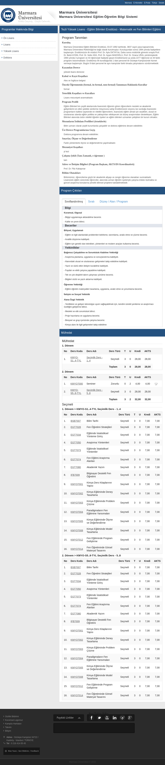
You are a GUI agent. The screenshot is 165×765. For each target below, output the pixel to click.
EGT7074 (76, 459)
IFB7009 (75, 475)
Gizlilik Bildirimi (12, 716)
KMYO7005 (77, 521)
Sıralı (91, 201)
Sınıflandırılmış (74, 201)
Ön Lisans (8, 38)
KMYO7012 (77, 539)
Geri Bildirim (23, 751)
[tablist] (112, 263)
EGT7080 (76, 467)
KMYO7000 (77, 383)
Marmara (128, 3)
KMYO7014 (77, 549)
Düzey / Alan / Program (114, 201)
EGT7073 (76, 450)
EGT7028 (76, 427)
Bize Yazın (12, 751)
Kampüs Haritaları (13, 723)
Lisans (6, 44)
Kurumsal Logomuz (14, 720)
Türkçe (154, 3)
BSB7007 (76, 421)
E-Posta (147, 3)
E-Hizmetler (138, 3)
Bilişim (8, 731)
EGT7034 (76, 434)
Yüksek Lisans (11, 51)
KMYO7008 (77, 530)
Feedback (35, 751)
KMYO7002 (77, 493)
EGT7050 (76, 442)
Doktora (7, 57)
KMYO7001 (77, 484)
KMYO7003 (77, 502)
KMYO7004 (77, 512)
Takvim (8, 727)
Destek (161, 3)
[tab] (74, 202)
